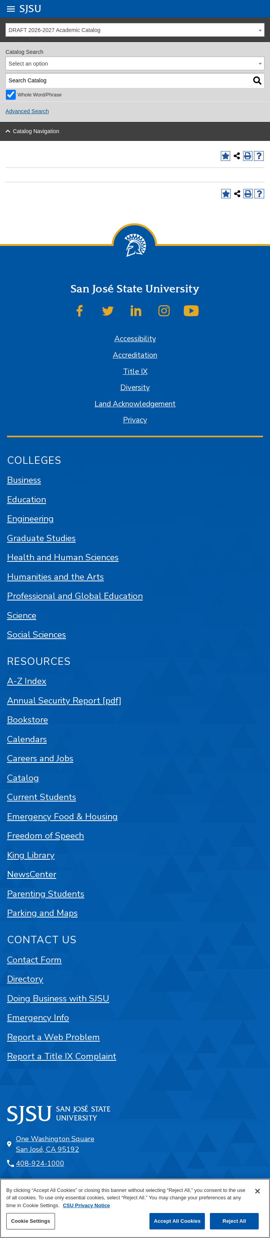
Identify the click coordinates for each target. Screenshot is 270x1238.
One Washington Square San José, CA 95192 (55, 1144)
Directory (25, 979)
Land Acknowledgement (135, 404)
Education (26, 499)
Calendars (27, 739)
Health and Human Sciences (63, 557)
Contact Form (34, 960)
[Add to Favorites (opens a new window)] (226, 156)
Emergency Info (38, 1018)
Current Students (41, 797)
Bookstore (27, 720)
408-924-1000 (40, 1163)
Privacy (135, 420)
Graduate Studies (41, 538)
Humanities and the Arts (55, 577)
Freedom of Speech (45, 836)
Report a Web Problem (53, 1037)
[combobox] (135, 30)
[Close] (257, 1191)
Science (21, 615)
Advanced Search (27, 111)
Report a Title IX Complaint (61, 1056)
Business (24, 480)
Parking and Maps (42, 913)
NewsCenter (31, 874)
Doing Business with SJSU (58, 998)
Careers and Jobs (40, 758)
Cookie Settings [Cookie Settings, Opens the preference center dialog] (30, 1221)
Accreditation (135, 355)
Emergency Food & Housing (62, 816)
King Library (31, 855)
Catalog (23, 778)
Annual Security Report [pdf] (64, 701)
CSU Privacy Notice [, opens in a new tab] (86, 1205)
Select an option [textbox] (28, 64)
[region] (135, 1208)
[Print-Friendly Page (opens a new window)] (248, 156)
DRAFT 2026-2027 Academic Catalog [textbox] (54, 30)
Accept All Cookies (177, 1221)
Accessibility (135, 339)
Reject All (234, 1221)
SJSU (31, 8)
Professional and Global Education (75, 596)
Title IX (135, 372)
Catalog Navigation (36, 131)
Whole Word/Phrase (40, 95)
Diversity (135, 388)
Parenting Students (45, 894)
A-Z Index (26, 681)
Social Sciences (36, 635)
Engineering (30, 519)
